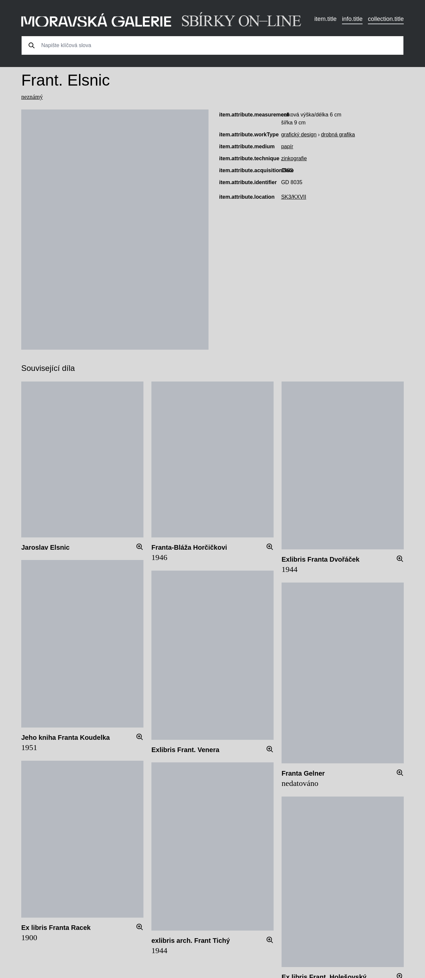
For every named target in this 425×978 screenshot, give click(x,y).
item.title (325, 19)
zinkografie (294, 158)
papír (287, 146)
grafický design (299, 134)
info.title (352, 19)
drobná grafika (338, 134)
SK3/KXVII (293, 197)
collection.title (386, 19)
